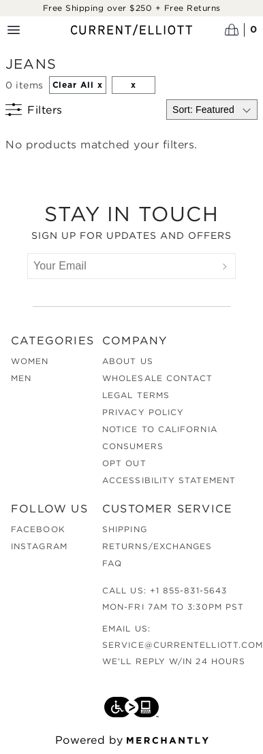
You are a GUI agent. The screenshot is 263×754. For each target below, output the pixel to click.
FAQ (112, 563)
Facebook (38, 529)
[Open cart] (241, 30)
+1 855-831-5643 (188, 590)
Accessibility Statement (169, 480)
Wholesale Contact (157, 378)
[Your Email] (121, 266)
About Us (127, 361)
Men (21, 378)
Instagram (39, 546)
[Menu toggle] (13, 30)
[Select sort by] (212, 109)
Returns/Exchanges (157, 546)
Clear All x (78, 85)
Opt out (124, 463)
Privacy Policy (143, 412)
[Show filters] (34, 109)
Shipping (124, 529)
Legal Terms (136, 395)
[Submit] (225, 266)
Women (29, 361)
